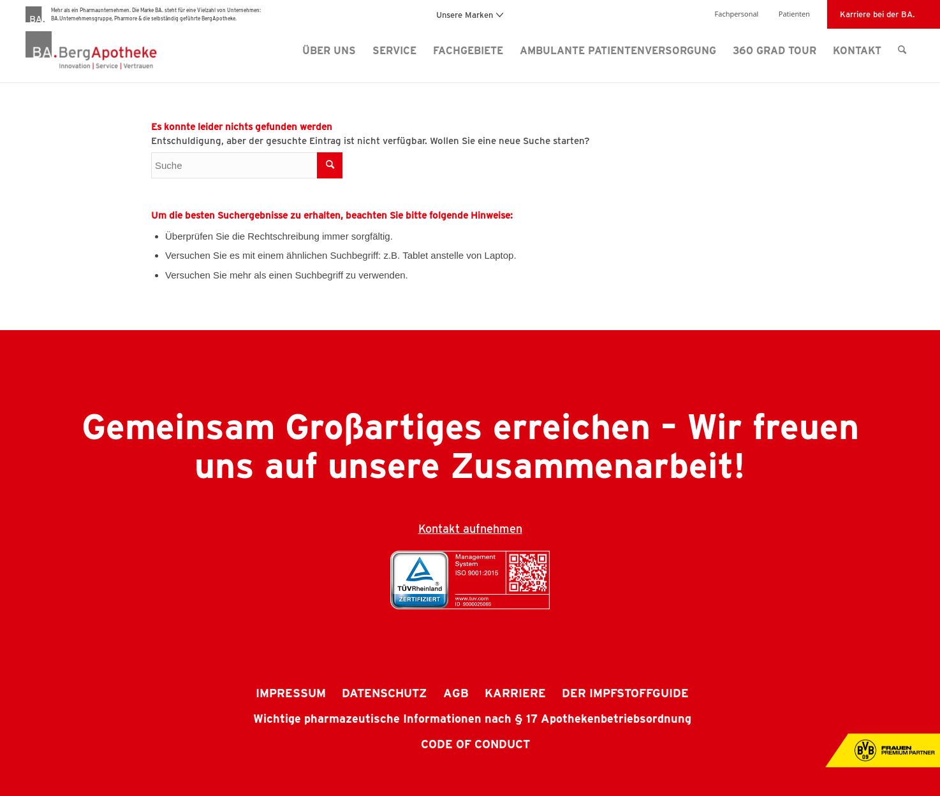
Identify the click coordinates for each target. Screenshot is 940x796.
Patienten (794, 13)
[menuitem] (329, 50)
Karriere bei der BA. (877, 13)
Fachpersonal (737, 13)
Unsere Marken (469, 14)
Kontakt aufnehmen (470, 528)
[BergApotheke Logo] (117, 50)
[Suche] (902, 50)
